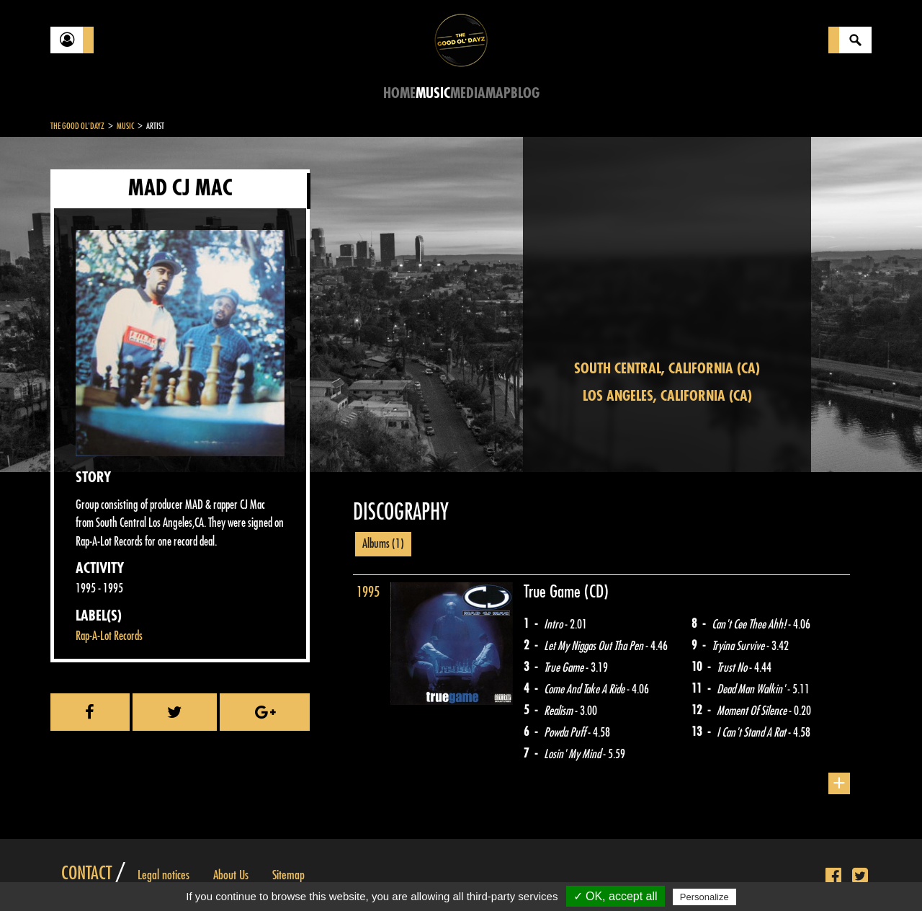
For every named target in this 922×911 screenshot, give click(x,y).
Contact (86, 873)
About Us (231, 874)
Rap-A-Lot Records (109, 636)
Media (467, 93)
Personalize (704, 897)
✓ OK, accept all (615, 896)
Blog (525, 93)
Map (498, 93)
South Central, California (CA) (667, 368)
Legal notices (163, 874)
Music (433, 93)
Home (399, 93)
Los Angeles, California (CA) (667, 396)
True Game (554, 591)
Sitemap (288, 874)
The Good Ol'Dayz (77, 126)
